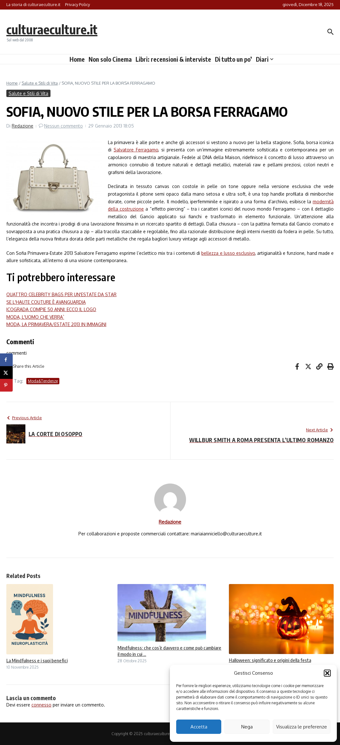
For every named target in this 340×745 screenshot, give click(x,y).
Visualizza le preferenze (301, 727)
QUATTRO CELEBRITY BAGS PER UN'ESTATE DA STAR (61, 294)
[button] (327, 673)
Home (77, 59)
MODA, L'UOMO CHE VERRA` (35, 317)
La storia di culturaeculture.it (33, 4)
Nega (247, 727)
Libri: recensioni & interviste (173, 59)
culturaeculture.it (51, 29)
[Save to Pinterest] (6, 385)
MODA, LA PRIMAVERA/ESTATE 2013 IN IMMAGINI (56, 324)
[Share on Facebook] (6, 359)
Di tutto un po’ (233, 59)
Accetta (198, 727)
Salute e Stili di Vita (40, 83)
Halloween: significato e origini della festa (270, 660)
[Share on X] (6, 372)
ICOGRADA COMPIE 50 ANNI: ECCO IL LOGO (51, 309)
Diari (264, 59)
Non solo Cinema (110, 59)
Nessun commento (63, 126)
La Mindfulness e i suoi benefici (37, 660)
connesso (41, 704)
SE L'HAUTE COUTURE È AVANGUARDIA (46, 302)
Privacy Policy (77, 4)
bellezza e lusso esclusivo (228, 253)
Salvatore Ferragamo (136, 149)
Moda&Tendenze (43, 381)
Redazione (22, 126)
